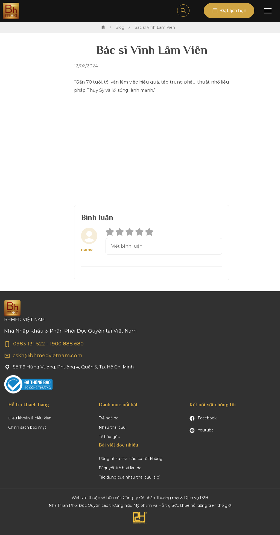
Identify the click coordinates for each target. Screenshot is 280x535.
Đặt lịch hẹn (233, 10)
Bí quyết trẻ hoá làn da (120, 467)
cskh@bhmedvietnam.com (43, 356)
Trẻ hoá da (108, 418)
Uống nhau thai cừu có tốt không (130, 458)
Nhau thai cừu (112, 427)
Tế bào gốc (109, 436)
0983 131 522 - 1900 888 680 (44, 344)
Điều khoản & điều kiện (29, 418)
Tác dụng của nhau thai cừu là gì (129, 477)
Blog (119, 27)
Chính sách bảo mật (27, 427)
